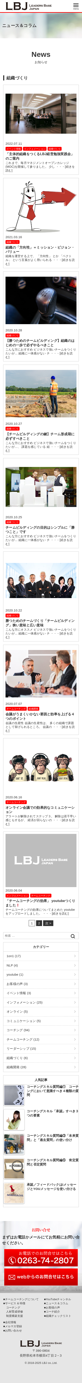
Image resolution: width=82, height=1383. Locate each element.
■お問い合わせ (12, 1330)
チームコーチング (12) (23, 1039)
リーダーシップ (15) (21, 1048)
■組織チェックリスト (57, 1315)
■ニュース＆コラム (56, 1303)
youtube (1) (15, 974)
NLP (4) (12, 965)
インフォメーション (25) (24, 1002)
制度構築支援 (13, 1315)
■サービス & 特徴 (14, 1303)
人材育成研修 (13, 1311)
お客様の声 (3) (17, 984)
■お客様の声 (52, 1307)
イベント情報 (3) (19, 993)
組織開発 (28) (16, 1067)
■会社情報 (9, 1322)
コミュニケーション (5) (24, 1021)
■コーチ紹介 (52, 1311)
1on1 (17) (14, 956)
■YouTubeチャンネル (57, 1299)
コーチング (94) (18, 1030)
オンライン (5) (17, 1011)
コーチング (11, 1307)
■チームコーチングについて (21, 1299)
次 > (48, 923)
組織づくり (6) (17, 1058)
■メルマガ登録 (12, 1326)
